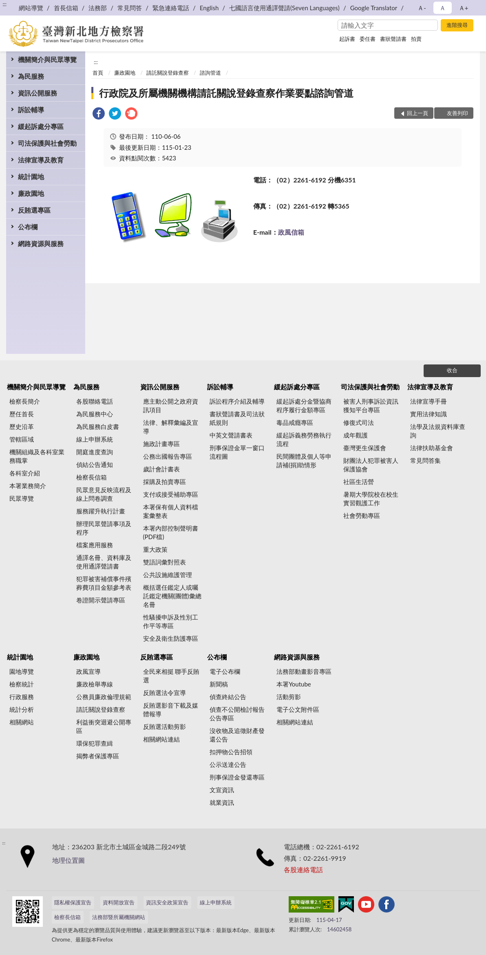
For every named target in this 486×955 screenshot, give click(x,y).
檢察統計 (21, 684)
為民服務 (31, 76)
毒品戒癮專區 (294, 422)
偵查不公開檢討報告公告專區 (237, 714)
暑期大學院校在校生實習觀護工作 (370, 498)
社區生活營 (358, 481)
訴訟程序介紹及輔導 (237, 401)
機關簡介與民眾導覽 (47, 59)
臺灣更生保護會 (364, 447)
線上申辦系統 (94, 439)
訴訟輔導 (31, 109)
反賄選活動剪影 (164, 726)
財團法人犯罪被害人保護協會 (370, 465)
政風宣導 (88, 671)
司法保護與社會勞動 (47, 143)
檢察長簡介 (24, 401)
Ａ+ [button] (463, 7)
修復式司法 (358, 422)
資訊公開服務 (37, 93)
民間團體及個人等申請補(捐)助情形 (303, 461)
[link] (99, 114)
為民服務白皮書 (97, 426)
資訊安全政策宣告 (167, 902)
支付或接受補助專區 (170, 494)
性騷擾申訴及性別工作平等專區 (170, 621)
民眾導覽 (21, 498)
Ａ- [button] (422, 7)
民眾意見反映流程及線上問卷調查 (103, 494)
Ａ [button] (443, 7)
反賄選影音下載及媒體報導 (170, 709)
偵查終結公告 (228, 696)
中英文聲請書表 (231, 435)
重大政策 (155, 549)
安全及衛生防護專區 (170, 638)
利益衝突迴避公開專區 (103, 726)
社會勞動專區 (361, 515)
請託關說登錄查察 (167, 72)
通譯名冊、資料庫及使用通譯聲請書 (103, 562)
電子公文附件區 (297, 709)
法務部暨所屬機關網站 (118, 917)
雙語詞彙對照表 (164, 562)
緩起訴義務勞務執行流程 (303, 439)
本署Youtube (293, 684)
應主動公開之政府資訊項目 (170, 405)
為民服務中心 (94, 414)
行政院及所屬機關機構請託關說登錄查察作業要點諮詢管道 (226, 93)
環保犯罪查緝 (94, 743)
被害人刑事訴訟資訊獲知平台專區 (370, 405)
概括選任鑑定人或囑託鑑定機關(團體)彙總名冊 (172, 596)
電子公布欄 (225, 671)
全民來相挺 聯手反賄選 (171, 676)
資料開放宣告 (119, 902)
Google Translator (374, 7)
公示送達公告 (228, 764)
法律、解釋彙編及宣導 (170, 427)
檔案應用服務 (94, 545)
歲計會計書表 (161, 469)
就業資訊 (222, 802)
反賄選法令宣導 (164, 692)
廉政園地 (31, 193)
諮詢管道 (210, 72)
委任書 (368, 39)
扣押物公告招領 (231, 751)
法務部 (97, 7)
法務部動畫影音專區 (303, 671)
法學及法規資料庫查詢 (437, 431)
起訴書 (347, 39)
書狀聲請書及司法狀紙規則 (237, 418)
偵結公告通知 (94, 464)
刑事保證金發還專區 (237, 777)
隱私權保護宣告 (72, 902)
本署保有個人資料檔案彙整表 (170, 511)
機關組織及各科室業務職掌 (36, 456)
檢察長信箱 (91, 477)
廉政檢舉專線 (94, 684)
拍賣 (416, 39)
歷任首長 (21, 414)
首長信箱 (66, 7)
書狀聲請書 (393, 39)
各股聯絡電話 (94, 401)
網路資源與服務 (41, 243)
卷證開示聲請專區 (100, 600)
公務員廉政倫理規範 (103, 696)
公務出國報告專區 (167, 456)
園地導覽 (21, 671)
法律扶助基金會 (431, 447)
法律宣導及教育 (41, 160)
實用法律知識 (428, 414)
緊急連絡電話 (170, 7)
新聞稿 (219, 684)
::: (4, 4)
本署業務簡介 (27, 485)
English (209, 7)
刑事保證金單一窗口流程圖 (237, 452)
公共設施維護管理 (167, 574)
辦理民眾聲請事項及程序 (103, 528)
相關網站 (21, 722)
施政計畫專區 (161, 443)
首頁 (98, 72)
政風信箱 (291, 232)
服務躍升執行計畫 (100, 511)
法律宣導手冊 (428, 401)
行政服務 (21, 696)
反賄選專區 (34, 210)
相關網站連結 (161, 739)
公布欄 (28, 227)
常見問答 (129, 7)
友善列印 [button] (457, 113)
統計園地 (31, 176)
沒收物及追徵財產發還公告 (237, 735)
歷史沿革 (21, 426)
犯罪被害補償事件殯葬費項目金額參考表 (103, 583)
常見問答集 (425, 460)
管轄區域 (21, 439)
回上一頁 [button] (417, 113)
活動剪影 (288, 696)
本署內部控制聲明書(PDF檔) (170, 532)
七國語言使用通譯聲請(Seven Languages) (284, 7)
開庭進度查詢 (94, 451)
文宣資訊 (222, 789)
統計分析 (21, 709)
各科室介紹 (24, 473)
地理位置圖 (68, 860)
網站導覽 (31, 7)
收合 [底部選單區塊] (452, 370)
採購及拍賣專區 (164, 481)
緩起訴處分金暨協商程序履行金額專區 (303, 405)
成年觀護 (355, 435)
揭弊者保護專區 (97, 756)
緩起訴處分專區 (41, 126)
